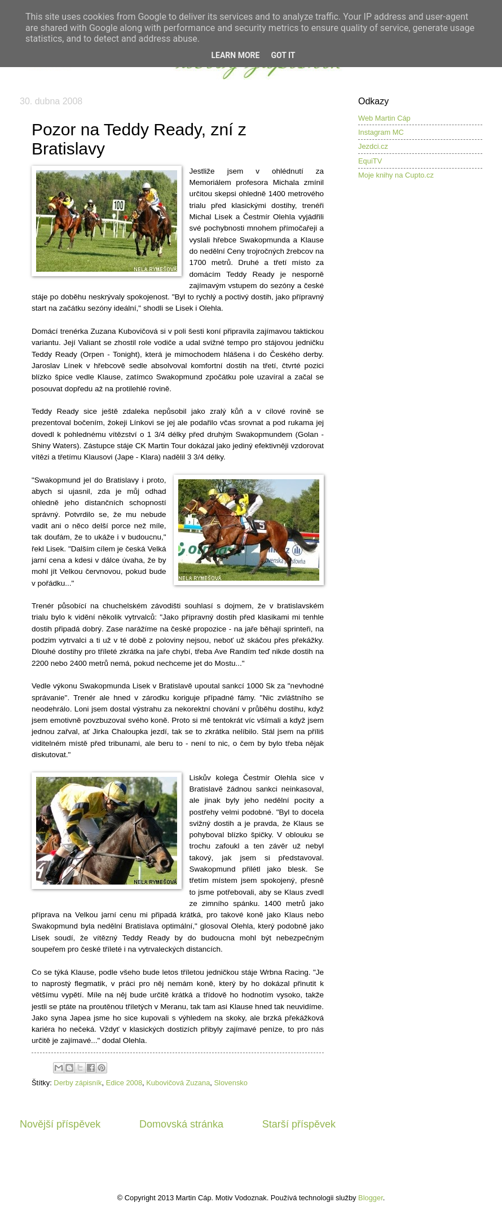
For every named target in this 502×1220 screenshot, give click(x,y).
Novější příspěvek (60, 1124)
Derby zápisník (78, 1082)
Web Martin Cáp (384, 118)
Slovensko (231, 1082)
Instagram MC (381, 132)
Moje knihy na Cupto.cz (396, 175)
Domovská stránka (181, 1124)
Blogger (370, 1198)
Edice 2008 (124, 1082)
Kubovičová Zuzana (178, 1082)
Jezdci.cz (373, 146)
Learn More (235, 55)
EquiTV (370, 161)
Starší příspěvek (299, 1124)
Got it (283, 55)
